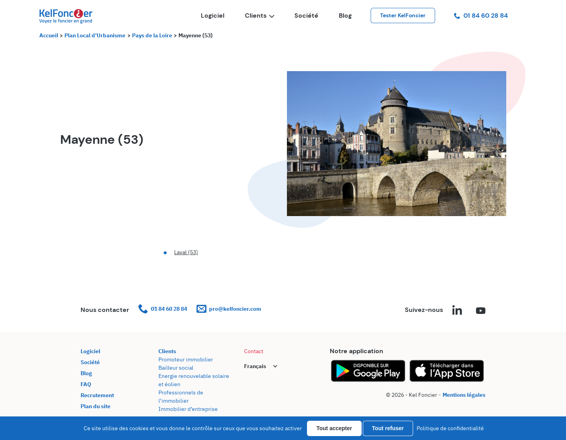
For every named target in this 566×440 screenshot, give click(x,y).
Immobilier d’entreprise (188, 408)
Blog (345, 15)
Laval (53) (186, 252)
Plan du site (95, 406)
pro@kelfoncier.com (229, 309)
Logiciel (212, 15)
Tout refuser (388, 428)
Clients (259, 15)
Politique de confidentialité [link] (450, 428)
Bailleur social (175, 367)
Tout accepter (334, 428)
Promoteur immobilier (185, 359)
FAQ (86, 384)
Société (306, 15)
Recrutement (97, 395)
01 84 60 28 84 (481, 15)
